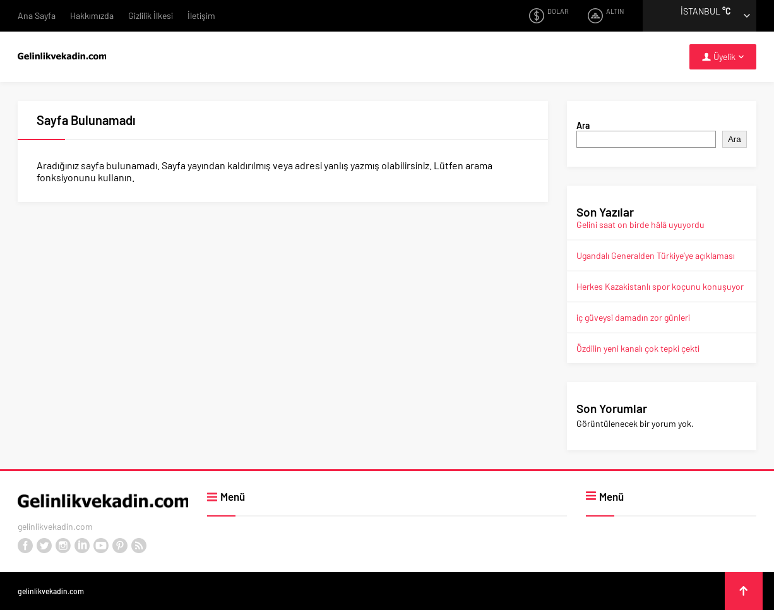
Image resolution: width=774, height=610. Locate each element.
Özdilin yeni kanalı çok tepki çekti (638, 348)
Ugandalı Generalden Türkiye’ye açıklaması (655, 255)
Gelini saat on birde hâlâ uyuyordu (640, 224)
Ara (583, 125)
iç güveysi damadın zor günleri (633, 317)
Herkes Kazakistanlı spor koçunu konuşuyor (660, 286)
